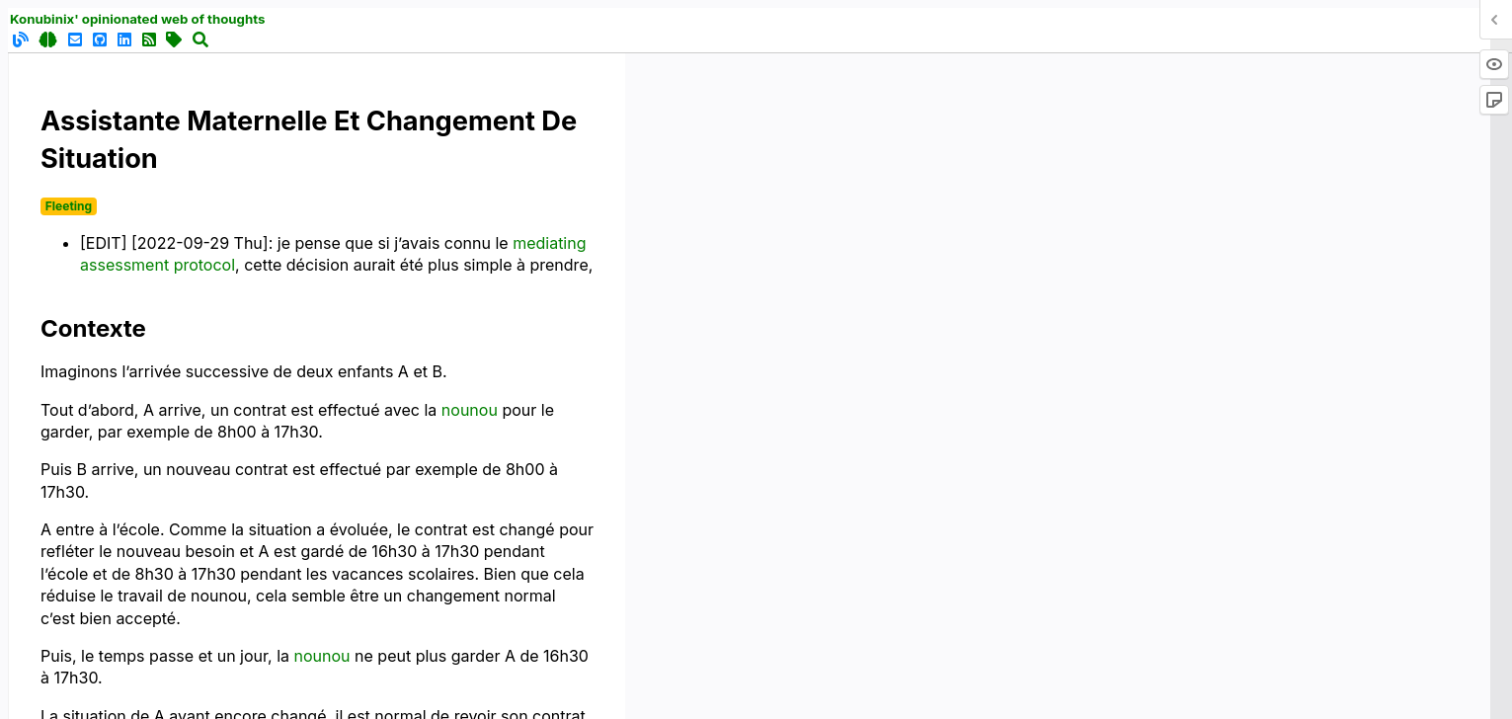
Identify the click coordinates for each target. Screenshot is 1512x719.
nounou (469, 410)
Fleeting (68, 206)
